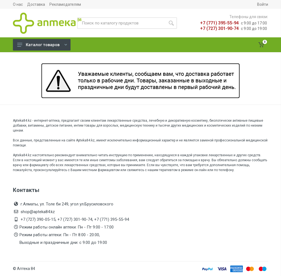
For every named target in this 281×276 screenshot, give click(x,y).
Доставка (36, 4)
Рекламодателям (65, 4)
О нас (18, 4)
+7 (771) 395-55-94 (219, 23)
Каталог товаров (42, 44)
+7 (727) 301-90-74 (219, 28)
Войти (262, 4)
